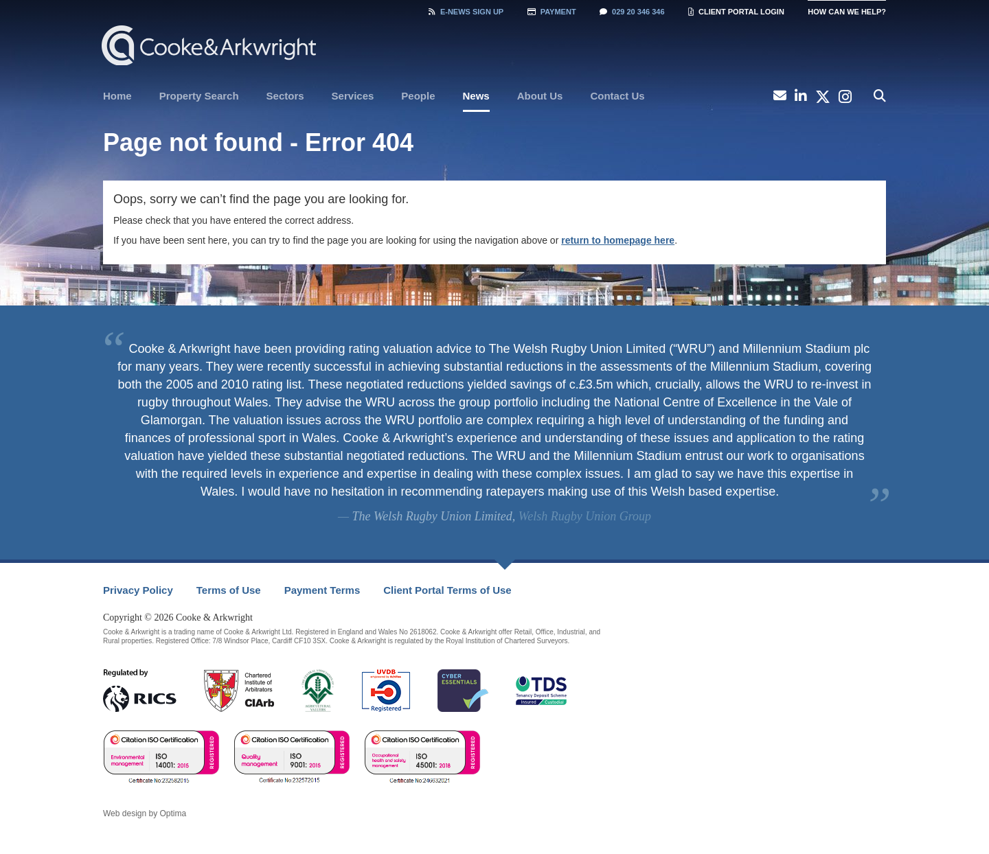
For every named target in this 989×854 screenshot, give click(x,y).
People (418, 96)
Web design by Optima (144, 813)
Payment (551, 12)
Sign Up (466, 12)
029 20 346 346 (632, 12)
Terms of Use (228, 590)
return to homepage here (617, 240)
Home (117, 96)
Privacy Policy (138, 590)
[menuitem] (117, 96)
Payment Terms (322, 590)
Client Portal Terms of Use (447, 590)
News (476, 96)
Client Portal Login (736, 12)
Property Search (199, 96)
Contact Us (617, 96)
